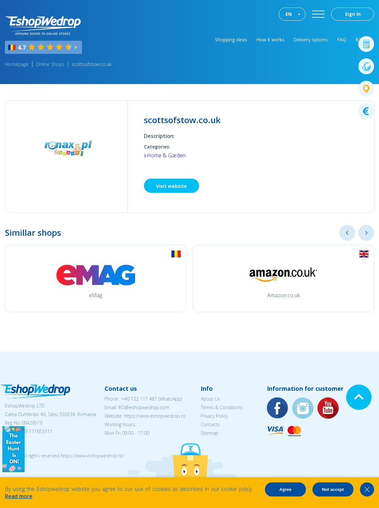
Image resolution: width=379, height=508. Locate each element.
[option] (95, 278)
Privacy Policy (214, 416)
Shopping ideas (231, 39)
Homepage (17, 64)
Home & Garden (166, 155)
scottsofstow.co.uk (91, 64)
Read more (18, 496)
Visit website (171, 186)
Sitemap (209, 433)
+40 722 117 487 (139, 399)
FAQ (341, 39)
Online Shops (50, 64)
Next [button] (366, 233)
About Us (210, 399)
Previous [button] (347, 233)
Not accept (333, 489)
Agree (285, 489)
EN (289, 14)
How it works (270, 39)
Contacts (210, 424)
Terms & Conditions (222, 407)
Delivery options (310, 39)
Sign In (353, 14)
